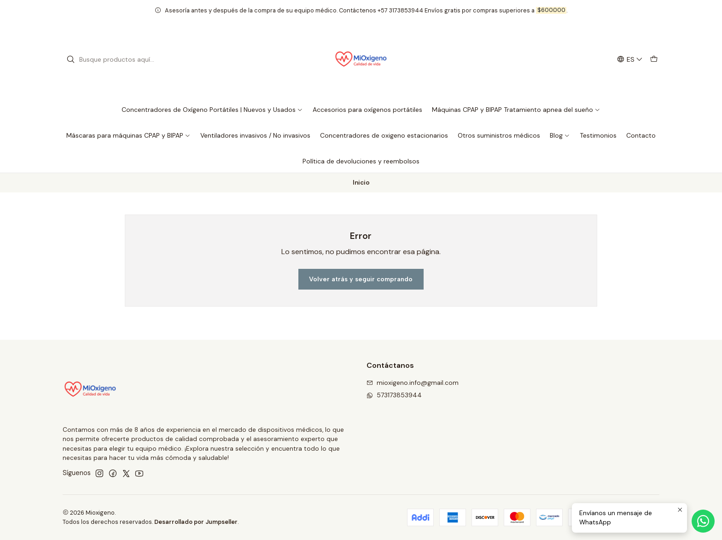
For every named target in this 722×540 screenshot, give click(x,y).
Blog (560, 135)
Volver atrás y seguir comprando (361, 279)
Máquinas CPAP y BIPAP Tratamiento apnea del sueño (516, 109)
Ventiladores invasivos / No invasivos (255, 135)
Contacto (641, 135)
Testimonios (598, 135)
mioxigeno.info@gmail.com (413, 382)
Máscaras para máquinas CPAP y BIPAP (128, 135)
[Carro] (653, 59)
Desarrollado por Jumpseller (196, 522)
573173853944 (394, 395)
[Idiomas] (630, 59)
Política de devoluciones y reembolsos (361, 161)
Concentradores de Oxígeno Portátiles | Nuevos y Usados (212, 109)
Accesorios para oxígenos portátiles (367, 109)
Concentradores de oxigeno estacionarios (384, 135)
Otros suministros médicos (499, 135)
